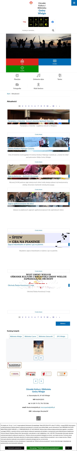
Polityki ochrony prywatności (42, 441)
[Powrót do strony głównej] (8, 93)
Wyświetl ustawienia (14, 448)
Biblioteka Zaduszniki (46, 336)
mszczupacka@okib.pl (48, 407)
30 (53, 106)
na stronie (49, 435)
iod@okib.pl (43, 433)
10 (47, 106)
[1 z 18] (38, 348)
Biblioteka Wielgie (16, 336)
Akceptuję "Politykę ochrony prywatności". (45, 448)
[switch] (46, 19)
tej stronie (45, 439)
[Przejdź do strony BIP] (24, 21)
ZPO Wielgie (61, 336)
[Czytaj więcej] (38, 122)
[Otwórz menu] (74, 3)
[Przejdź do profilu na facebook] (52, 21)
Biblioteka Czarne (30, 336)
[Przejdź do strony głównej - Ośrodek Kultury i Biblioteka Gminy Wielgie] (38, 8)
